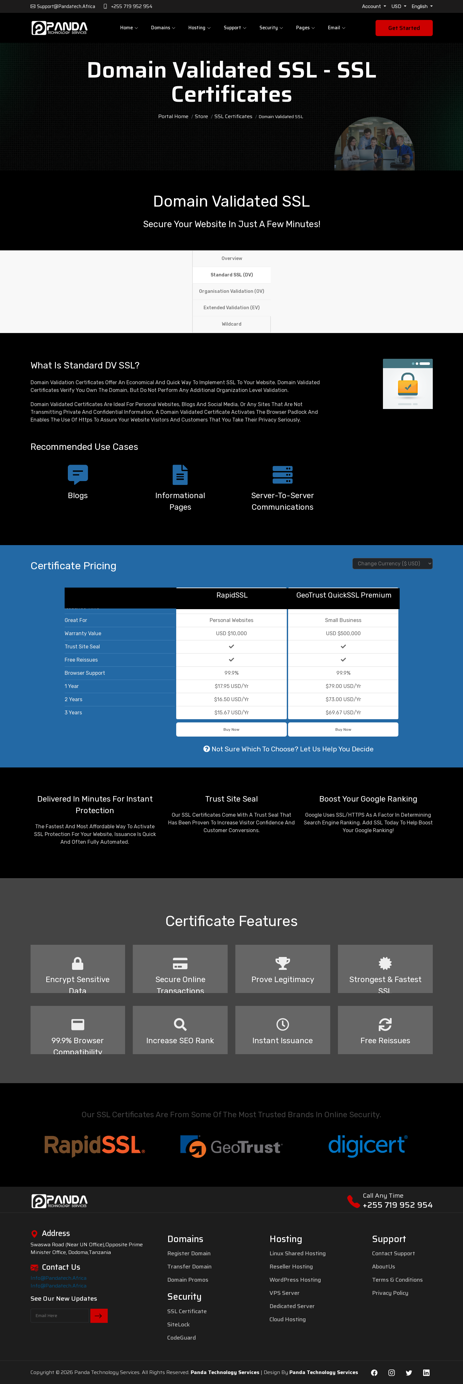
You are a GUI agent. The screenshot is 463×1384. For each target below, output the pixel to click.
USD (397, 6)
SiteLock (178, 1324)
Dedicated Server (292, 1306)
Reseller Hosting (291, 1266)
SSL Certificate (187, 1311)
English (420, 6)
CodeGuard (181, 1337)
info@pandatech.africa (58, 1278)
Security (271, 28)
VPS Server (284, 1292)
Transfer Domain (189, 1266)
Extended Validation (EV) (232, 308)
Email (335, 28)
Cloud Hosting (287, 1319)
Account (372, 6)
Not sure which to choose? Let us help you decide (288, 749)
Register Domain (189, 1253)
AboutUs (383, 1266)
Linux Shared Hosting (297, 1253)
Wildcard (231, 324)
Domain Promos (187, 1279)
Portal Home (173, 116)
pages (304, 28)
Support (235, 28)
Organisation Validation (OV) (231, 291)
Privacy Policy (390, 1292)
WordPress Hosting (295, 1279)
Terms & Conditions (397, 1279)
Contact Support (393, 1253)
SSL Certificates (233, 116)
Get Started (404, 28)
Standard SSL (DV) (232, 275)
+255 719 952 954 (398, 1205)
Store (201, 116)
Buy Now (231, 729)
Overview (232, 258)
